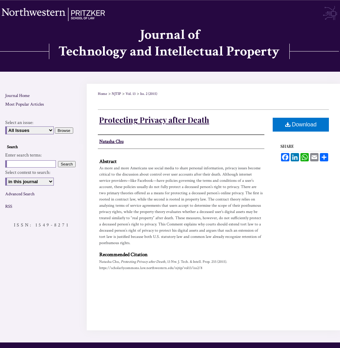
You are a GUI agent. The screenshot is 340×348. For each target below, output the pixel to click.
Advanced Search (20, 194)
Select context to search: (27, 172)
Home (102, 93)
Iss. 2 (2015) (148, 93)
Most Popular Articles (24, 104)
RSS (8, 206)
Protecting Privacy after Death (154, 120)
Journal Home (17, 96)
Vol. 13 (131, 93)
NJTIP (116, 93)
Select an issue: (19, 122)
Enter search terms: (23, 155)
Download (301, 124)
